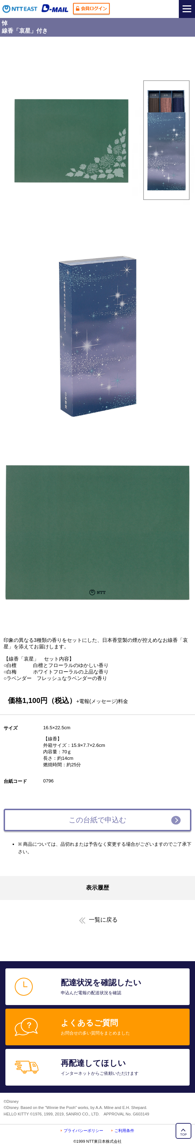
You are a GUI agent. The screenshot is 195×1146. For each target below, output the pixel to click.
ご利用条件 (124, 1130)
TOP (183, 1134)
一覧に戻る (103, 920)
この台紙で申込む (97, 820)
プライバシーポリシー (83, 1130)
